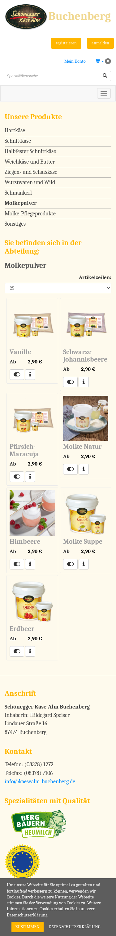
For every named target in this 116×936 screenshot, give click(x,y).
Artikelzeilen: (95, 277)
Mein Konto (75, 61)
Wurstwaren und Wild (30, 182)
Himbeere (25, 541)
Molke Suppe (82, 541)
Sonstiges (15, 224)
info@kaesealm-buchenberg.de (40, 781)
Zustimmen (27, 926)
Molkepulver (21, 203)
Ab (13, 362)
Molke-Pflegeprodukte (30, 213)
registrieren (66, 43)
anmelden (100, 43)
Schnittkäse (18, 141)
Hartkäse (15, 130)
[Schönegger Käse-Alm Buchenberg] (58, 16)
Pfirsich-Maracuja (24, 450)
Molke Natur (82, 446)
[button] (103, 61)
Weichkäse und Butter (30, 162)
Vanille (20, 352)
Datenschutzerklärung (75, 926)
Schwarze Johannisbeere (85, 355)
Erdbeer (22, 628)
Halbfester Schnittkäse (30, 151)
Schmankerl (18, 193)
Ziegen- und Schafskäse (31, 172)
